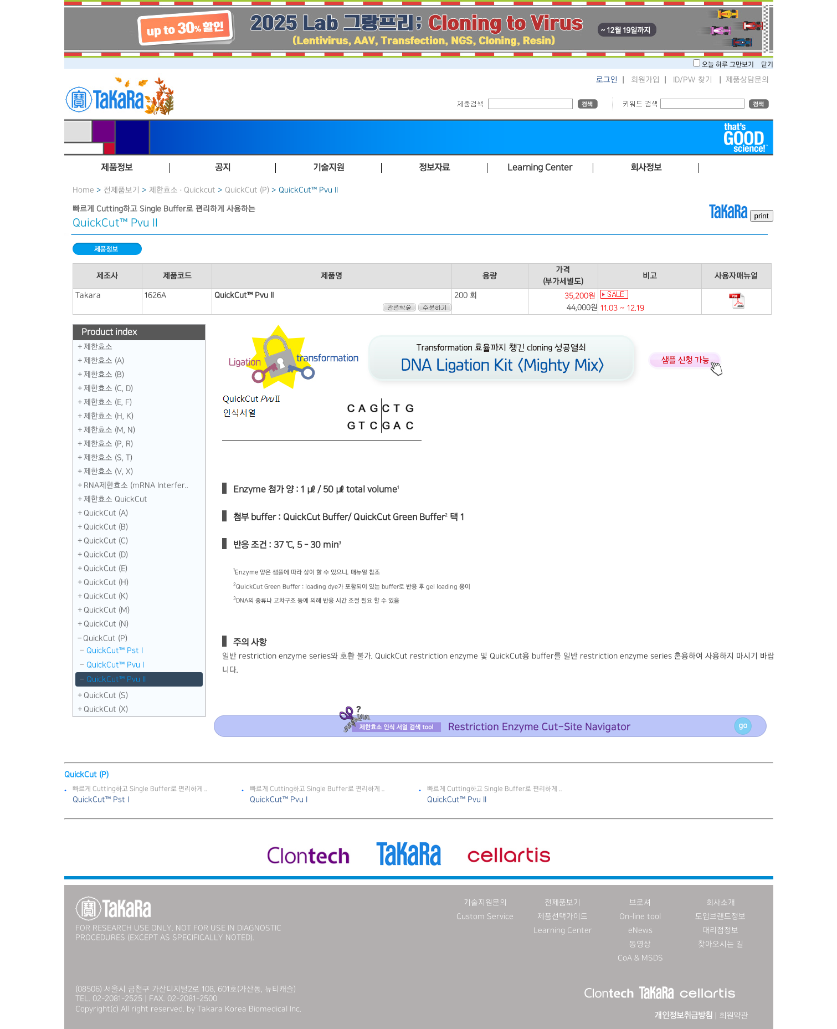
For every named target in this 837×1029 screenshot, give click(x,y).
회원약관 (733, 1015)
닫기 (767, 64)
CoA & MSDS (640, 958)
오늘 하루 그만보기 (729, 64)
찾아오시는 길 (720, 944)
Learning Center (562, 930)
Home (83, 190)
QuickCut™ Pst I (114, 650)
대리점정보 (720, 930)
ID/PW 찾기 (692, 79)
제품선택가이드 (562, 916)
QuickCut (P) (247, 190)
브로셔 (640, 902)
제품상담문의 (747, 79)
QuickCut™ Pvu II (116, 679)
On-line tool (640, 916)
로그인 (607, 79)
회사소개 (720, 902)
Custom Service (485, 916)
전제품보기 (122, 190)
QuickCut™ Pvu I (115, 665)
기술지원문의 (485, 902)
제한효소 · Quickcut (183, 190)
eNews (640, 930)
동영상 (640, 944)
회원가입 (645, 79)
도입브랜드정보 (720, 916)
